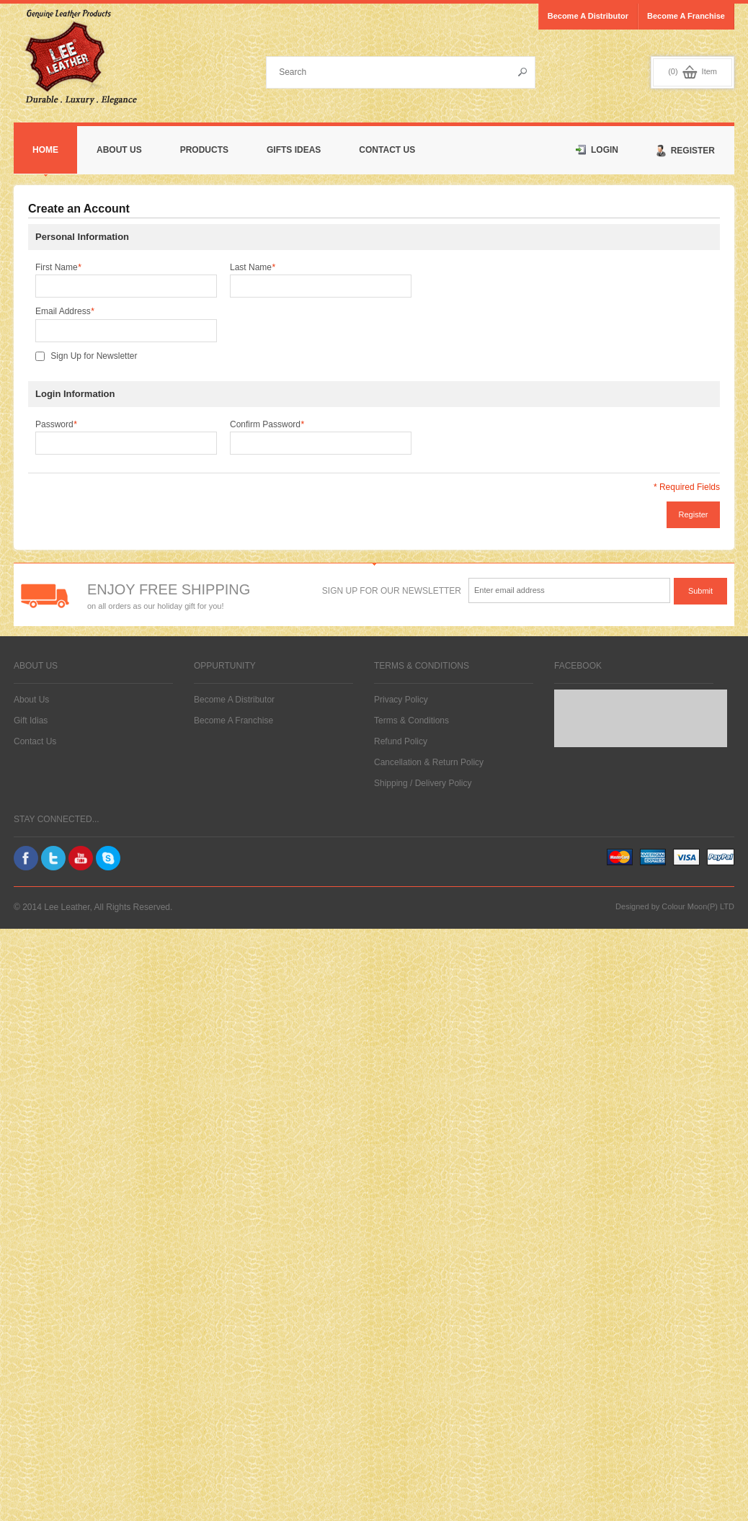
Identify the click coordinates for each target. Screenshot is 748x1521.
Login (597, 150)
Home (45, 150)
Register (685, 151)
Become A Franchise (233, 720)
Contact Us (387, 150)
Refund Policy (400, 741)
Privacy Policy (401, 700)
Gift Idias (31, 720)
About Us (119, 150)
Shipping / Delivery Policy (422, 783)
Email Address (64, 311)
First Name (58, 267)
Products (204, 150)
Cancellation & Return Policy (429, 762)
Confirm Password (267, 424)
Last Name (252, 267)
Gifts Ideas (294, 150)
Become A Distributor (234, 700)
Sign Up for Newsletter (93, 356)
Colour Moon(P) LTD (698, 906)
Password (55, 424)
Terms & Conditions (411, 720)
